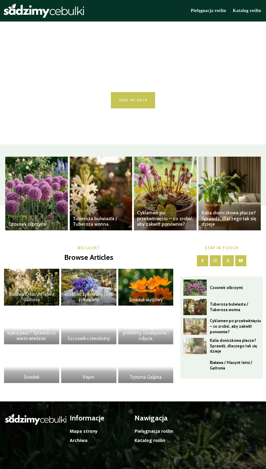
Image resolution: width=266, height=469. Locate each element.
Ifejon (88, 377)
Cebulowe (17, 217)
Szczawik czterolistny (88, 339)
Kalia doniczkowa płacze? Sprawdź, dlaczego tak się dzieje (224, 220)
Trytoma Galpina (145, 377)
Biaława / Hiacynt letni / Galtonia (31, 297)
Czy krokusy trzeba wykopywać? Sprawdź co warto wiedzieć (31, 334)
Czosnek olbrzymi (24, 224)
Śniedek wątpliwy (146, 300)
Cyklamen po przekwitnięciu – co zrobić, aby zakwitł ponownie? (164, 220)
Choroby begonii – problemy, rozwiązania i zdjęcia (145, 334)
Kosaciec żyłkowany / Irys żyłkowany (88, 297)
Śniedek (31, 377)
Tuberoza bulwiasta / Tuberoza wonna (101, 222)
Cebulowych (148, 207)
